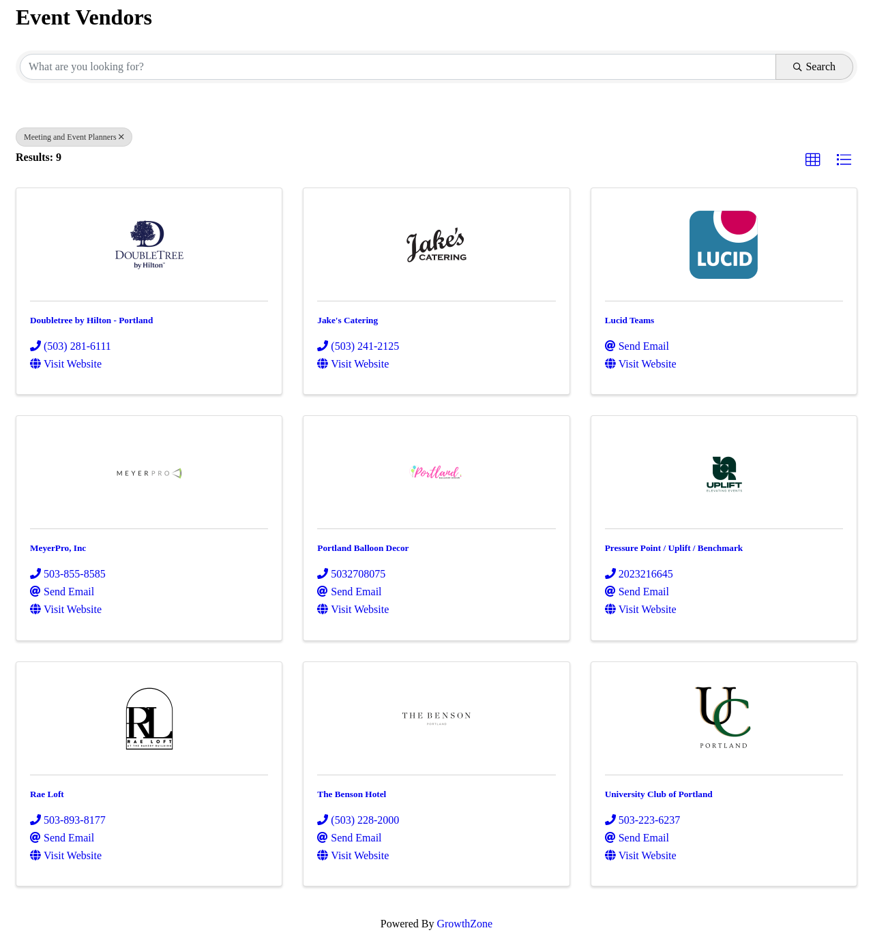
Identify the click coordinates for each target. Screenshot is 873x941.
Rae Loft (47, 794)
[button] (813, 160)
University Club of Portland (659, 794)
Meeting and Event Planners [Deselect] (74, 137)
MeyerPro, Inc (58, 548)
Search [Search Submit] (814, 66)
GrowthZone (464, 923)
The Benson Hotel (351, 794)
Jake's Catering (347, 320)
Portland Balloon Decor (363, 548)
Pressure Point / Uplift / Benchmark (674, 548)
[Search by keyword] (398, 67)
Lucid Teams (630, 320)
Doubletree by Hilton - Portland (91, 320)
